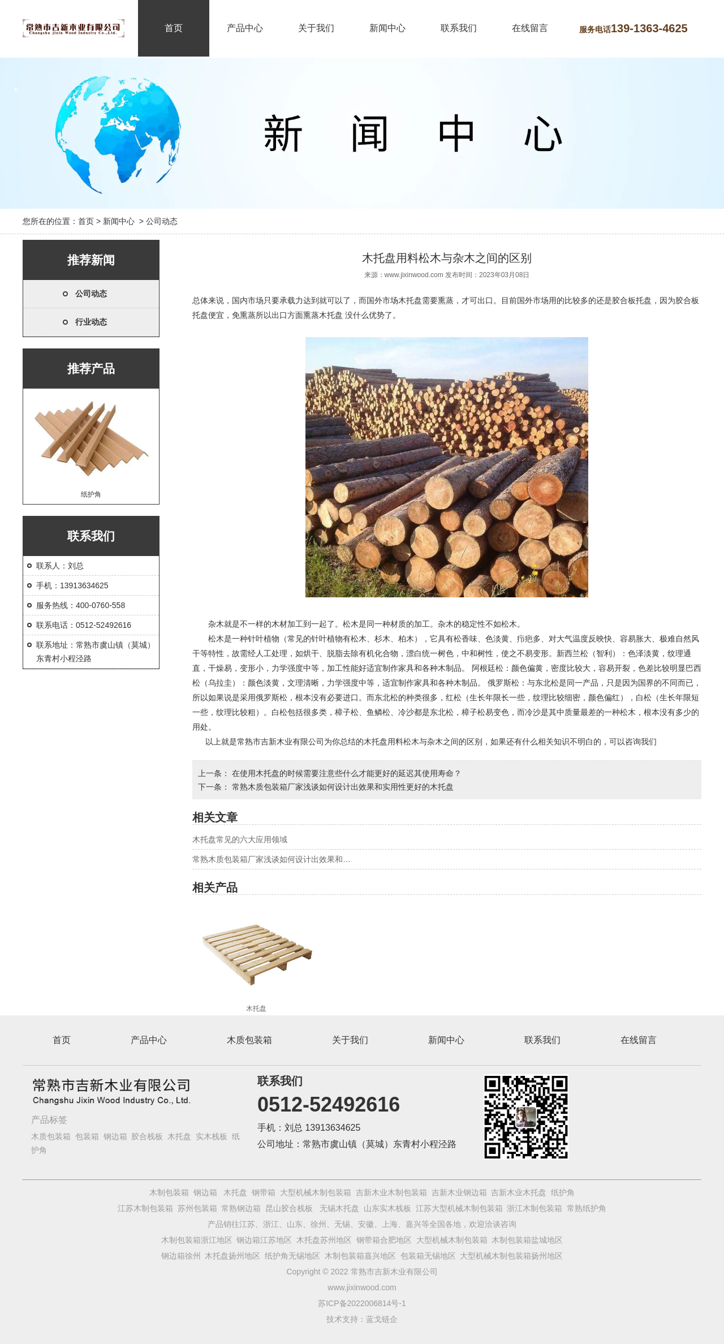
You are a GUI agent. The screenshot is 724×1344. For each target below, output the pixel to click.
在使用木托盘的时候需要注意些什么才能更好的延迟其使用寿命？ (346, 773)
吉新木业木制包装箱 (391, 1192)
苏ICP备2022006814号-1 (362, 1303)
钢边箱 (115, 1136)
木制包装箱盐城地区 (527, 1239)
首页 (174, 28)
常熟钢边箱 (241, 1208)
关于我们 (316, 28)
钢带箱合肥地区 (384, 1239)
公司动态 (91, 293)
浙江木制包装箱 (534, 1208)
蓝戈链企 (382, 1319)
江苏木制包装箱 (145, 1208)
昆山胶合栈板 (289, 1208)
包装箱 (87, 1136)
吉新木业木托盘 (518, 1192)
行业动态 (91, 321)
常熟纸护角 (586, 1208)
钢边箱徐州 (181, 1255)
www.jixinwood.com (414, 275)
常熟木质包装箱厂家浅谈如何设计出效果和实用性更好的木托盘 (342, 786)
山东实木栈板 (387, 1208)
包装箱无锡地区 (428, 1255)
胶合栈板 (147, 1136)
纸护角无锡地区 (292, 1255)
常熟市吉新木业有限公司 (280, 741)
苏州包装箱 (197, 1208)
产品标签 (49, 1120)
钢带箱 (263, 1192)
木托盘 (410, 300)
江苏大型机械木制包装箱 (459, 1208)
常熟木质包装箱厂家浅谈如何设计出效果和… (271, 859)
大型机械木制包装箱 (315, 1192)
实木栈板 (211, 1136)
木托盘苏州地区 (324, 1239)
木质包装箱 (249, 1040)
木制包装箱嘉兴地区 (360, 1255)
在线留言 (530, 28)
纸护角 (91, 444)
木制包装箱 (169, 1192)
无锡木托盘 (339, 1208)
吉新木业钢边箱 (459, 1192)
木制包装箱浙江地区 (196, 1239)
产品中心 (245, 28)
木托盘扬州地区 (232, 1255)
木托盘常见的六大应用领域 (239, 839)
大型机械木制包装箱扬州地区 (511, 1255)
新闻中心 (387, 28)
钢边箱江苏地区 (264, 1239)
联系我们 (459, 28)
